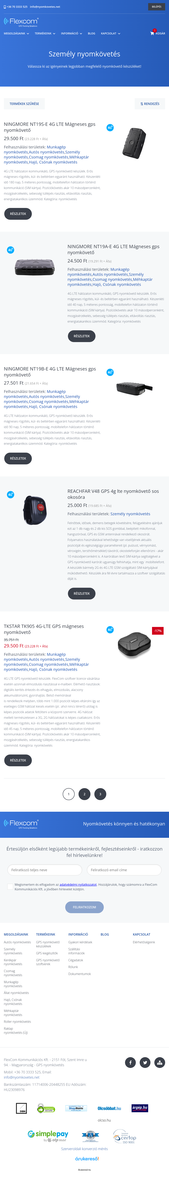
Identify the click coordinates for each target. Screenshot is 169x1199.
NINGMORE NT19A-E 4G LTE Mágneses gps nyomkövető (114, 249)
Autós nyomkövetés (46, 152)
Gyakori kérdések (80, 942)
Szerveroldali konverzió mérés (84, 1148)
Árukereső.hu (84, 1170)
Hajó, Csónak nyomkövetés (53, 162)
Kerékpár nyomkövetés (13, 962)
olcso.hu (104, 1120)
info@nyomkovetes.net (45, 7)
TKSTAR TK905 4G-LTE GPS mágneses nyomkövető (44, 629)
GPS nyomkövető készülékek (48, 944)
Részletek (18, 214)
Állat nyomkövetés (16, 993)
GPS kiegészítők (47, 953)
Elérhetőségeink (144, 942)
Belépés (156, 6)
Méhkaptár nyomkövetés (13, 1013)
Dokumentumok (79, 974)
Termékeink (43, 33)
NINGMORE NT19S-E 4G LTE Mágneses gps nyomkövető (49, 127)
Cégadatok (75, 960)
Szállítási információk (76, 951)
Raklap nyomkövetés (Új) (16, 1030)
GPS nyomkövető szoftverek (48, 962)
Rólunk (73, 967)
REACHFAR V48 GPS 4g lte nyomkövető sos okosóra (113, 494)
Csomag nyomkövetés (48, 157)
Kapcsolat (108, 33)
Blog (91, 33)
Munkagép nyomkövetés (13, 984)
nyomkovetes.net (21, 23)
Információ (69, 33)
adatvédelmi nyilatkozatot (78, 884)
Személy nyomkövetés (130, 513)
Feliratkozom (84, 907)
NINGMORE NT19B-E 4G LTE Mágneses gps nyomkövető (50, 371)
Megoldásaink (14, 33)
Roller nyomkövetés (17, 1021)
